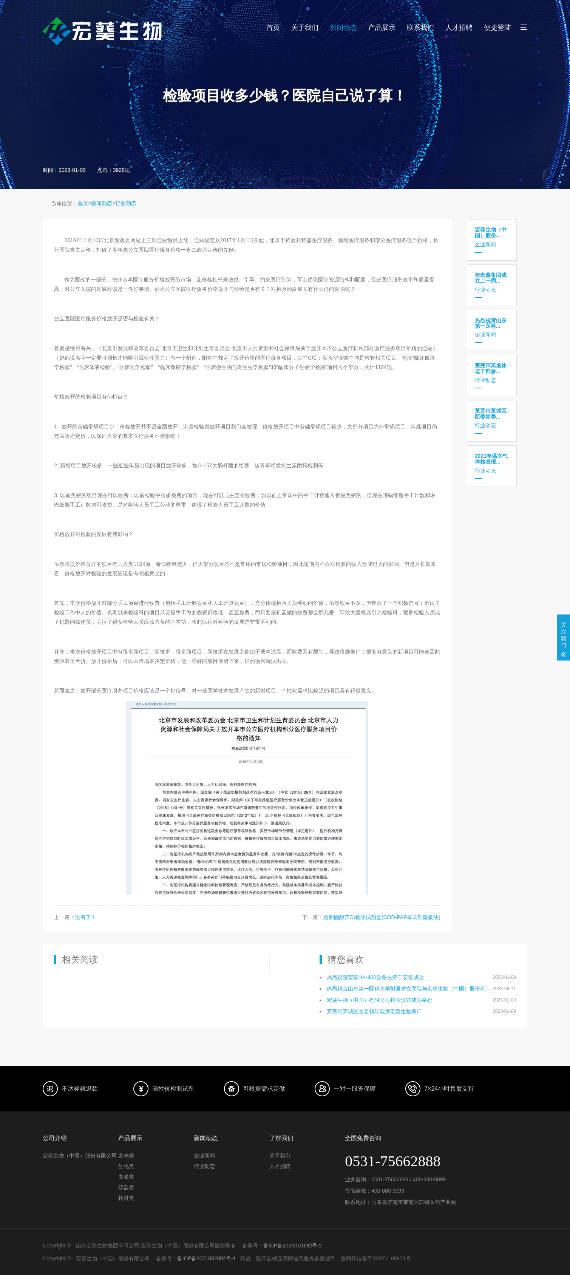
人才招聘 (459, 27)
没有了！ (85, 917)
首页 (273, 27)
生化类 (126, 1166)
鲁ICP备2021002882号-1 (206, 1258)
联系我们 (420, 27)
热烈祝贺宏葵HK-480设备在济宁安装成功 (375, 977)
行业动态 (125, 203)
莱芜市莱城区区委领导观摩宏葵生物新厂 (374, 1011)
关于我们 (304, 27)
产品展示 (381, 27)
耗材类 (126, 1198)
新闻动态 (343, 27)
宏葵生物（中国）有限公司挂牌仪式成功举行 (380, 1000)
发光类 (126, 1156)
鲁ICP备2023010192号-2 (292, 1246)
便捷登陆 (497, 27)
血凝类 (126, 1177)
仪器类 (126, 1187)
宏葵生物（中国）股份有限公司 (80, 1156)
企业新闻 (492, 237)
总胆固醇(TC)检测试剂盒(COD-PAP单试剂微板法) (381, 917)
